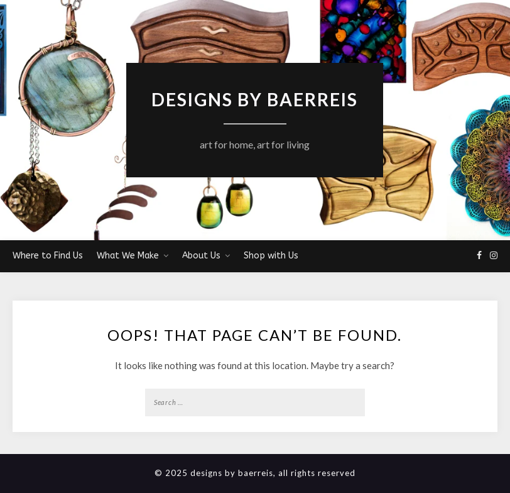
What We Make (128, 255)
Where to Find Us (48, 255)
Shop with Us (271, 255)
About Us (201, 255)
